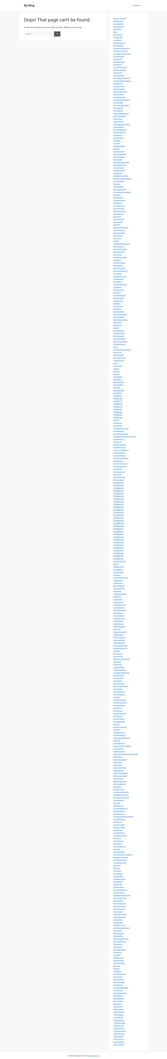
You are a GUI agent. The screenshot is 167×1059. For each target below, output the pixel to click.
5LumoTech (118, 1001)
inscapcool (117, 947)
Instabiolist (118, 222)
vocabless (117, 971)
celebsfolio (117, 830)
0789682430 (118, 501)
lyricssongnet (119, 588)
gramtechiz (118, 936)
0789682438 (118, 496)
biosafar (116, 803)
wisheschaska (119, 982)
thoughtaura (118, 431)
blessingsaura (119, 694)
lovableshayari (119, 447)
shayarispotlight (120, 632)
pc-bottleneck (119, 833)
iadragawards (119, 146)
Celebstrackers (119, 879)
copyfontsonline (120, 702)
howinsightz (118, 634)
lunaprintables (119, 455)
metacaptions (119, 691)
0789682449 (118, 523)
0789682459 (118, 550)
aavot (115, 347)
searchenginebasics (121, 928)
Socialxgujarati (119, 295)
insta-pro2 (117, 352)
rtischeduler (118, 841)
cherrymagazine (120, 759)
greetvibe (117, 287)
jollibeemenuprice (121, 795)
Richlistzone (118, 94)
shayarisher (118, 306)
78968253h (118, 406)
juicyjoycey (117, 599)
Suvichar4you (119, 607)
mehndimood (119, 743)
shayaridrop (118, 572)
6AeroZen (117, 1004)
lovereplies (117, 919)
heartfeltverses (119, 949)
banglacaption (119, 43)
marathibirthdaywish (122, 192)
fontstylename (119, 344)
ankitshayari (118, 805)
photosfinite (118, 26)
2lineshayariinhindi (121, 659)
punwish (117, 849)
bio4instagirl (118, 336)
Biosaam (117, 195)
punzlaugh (117, 710)
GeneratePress (93, 1056)
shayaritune (118, 778)
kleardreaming (119, 974)
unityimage (118, 876)
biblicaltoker (118, 770)
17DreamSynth (119, 1031)
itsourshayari (118, 1044)
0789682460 (118, 553)
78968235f (117, 401)
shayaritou (117, 119)
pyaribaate (117, 425)
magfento (117, 952)
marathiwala (118, 800)
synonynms (118, 656)
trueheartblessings (121, 672)
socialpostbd (118, 56)
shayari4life (118, 102)
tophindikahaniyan (121, 113)
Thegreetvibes (119, 200)
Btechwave (118, 944)
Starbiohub (118, 461)
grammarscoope (120, 463)
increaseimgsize (120, 860)
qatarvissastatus (120, 890)
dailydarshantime (120, 857)
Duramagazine (119, 784)
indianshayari (119, 230)
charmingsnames (120, 577)
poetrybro (117, 254)
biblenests (117, 664)
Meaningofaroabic (121, 939)
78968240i (117, 409)
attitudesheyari (119, 610)
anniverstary (118, 789)
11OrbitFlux (118, 1017)
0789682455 (118, 539)
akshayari (117, 591)
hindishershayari (120, 51)
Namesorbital (119, 827)
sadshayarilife (119, 751)
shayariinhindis (119, 767)
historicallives (119, 157)
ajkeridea (117, 322)
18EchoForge (118, 1033)
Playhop (116, 740)
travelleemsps (119, 643)
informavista (118, 219)
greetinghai (118, 901)
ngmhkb (116, 387)
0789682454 (118, 537)
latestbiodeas (119, 852)
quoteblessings (119, 165)
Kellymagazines (120, 781)
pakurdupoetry (119, 116)
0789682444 (118, 512)
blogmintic (117, 366)
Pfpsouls (117, 865)
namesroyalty (119, 825)
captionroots (118, 567)
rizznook (117, 629)
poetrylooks (118, 602)
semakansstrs (119, 721)
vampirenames (119, 906)
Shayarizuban (119, 62)
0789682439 (118, 499)
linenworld (117, 135)
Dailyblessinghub (120, 176)
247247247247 (119, 561)
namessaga (118, 922)
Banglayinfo (118, 21)
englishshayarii (119, 444)
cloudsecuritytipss (121, 458)
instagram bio (119, 909)
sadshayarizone (120, 276)
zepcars (116, 148)
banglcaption (119, 311)
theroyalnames (119, 211)
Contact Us (137, 5)
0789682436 (118, 491)
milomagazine (119, 262)
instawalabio (118, 330)
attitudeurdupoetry (121, 105)
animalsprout (119, 206)
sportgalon (118, 873)
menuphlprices (119, 941)
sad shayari (118, 911)
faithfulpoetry (119, 333)
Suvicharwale (119, 181)
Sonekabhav (118, 24)
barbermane (118, 957)
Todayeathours (119, 735)
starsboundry (119, 151)
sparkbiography (120, 257)
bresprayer (118, 235)
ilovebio (116, 374)
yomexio (117, 303)
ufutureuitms (119, 615)
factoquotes (118, 290)
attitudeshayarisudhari (123, 854)
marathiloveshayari (121, 100)
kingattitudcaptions (121, 78)
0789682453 (118, 534)
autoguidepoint (120, 713)
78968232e (118, 398)
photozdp (117, 325)
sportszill (117, 871)
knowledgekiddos (120, 987)
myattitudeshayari (121, 428)
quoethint (117, 379)
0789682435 (118, 488)
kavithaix (117, 292)
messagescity (119, 472)
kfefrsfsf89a (118, 385)
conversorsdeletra (121, 450)
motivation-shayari (121, 797)
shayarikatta (118, 979)
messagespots (119, 917)
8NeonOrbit (118, 1009)
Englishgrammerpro (121, 895)
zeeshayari (117, 583)
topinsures (117, 59)
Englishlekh (118, 197)
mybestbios (118, 580)
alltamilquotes (119, 626)
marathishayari (119, 700)
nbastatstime (119, 892)
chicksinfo (117, 930)
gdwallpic (117, 662)
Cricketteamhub (120, 835)
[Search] (57, 34)
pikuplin (116, 651)
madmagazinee (119, 594)
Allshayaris (117, 203)
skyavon (116, 697)
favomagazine (119, 637)
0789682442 (118, 507)
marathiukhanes (120, 284)
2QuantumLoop (120, 993)
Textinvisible (118, 298)
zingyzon (117, 575)
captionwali (118, 121)
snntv (115, 363)
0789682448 (118, 520)
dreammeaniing (120, 727)
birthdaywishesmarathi (123, 816)
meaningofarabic (120, 773)
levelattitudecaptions (122, 81)
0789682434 (118, 485)
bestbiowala (118, 279)
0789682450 (118, 526)
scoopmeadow (119, 670)
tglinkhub (117, 29)
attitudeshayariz (120, 314)
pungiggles (118, 569)
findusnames (118, 811)
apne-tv (116, 371)
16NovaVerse (119, 1028)
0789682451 (118, 529)
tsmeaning (117, 653)
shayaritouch (118, 439)
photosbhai (118, 110)
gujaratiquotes (119, 338)
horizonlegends (120, 130)
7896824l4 (117, 417)
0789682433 (118, 482)
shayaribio (117, 765)
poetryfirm (117, 762)
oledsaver (117, 442)
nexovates (117, 843)
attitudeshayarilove (121, 124)
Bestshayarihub (120, 189)
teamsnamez (118, 246)
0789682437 (118, 493)
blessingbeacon (120, 466)
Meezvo (116, 968)
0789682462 (118, 558)
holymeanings (119, 453)
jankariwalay (118, 127)
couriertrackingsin (121, 792)
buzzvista (117, 238)
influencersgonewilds (122, 178)
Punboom (117, 474)
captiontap (117, 716)
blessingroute (119, 233)
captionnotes (118, 86)
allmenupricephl (120, 776)
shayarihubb (118, 360)
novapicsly (117, 469)
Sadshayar (117, 173)
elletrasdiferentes (120, 227)
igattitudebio (118, 1042)
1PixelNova (118, 990)
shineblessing (119, 97)
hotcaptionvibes (120, 249)
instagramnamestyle (122, 746)
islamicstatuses (119, 70)
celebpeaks (118, 881)
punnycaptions (119, 846)
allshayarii (117, 72)
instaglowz (117, 681)
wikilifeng (117, 64)
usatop (116, 368)
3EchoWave (118, 995)
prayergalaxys (119, 705)
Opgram (116, 184)
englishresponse (120, 648)
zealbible (117, 260)
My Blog (29, 5)
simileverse (118, 613)
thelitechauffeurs (120, 320)
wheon (116, 328)
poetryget (117, 822)
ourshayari (117, 423)
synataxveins (118, 208)
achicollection (119, 586)
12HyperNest (119, 1020)
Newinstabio (118, 960)
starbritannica (119, 132)
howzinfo (117, 596)
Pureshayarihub (120, 898)
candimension (119, 819)
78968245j (117, 412)
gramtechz (117, 757)
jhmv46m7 (117, 393)
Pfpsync (116, 868)
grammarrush (119, 268)
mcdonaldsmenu (120, 808)
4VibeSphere (118, 998)
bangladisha (118, 45)
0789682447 (118, 518)
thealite (116, 729)
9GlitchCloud (118, 1012)
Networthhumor (120, 91)
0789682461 (118, 556)
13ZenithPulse (119, 1023)
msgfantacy (118, 300)
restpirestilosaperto (121, 48)
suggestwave (119, 667)
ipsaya (116, 241)
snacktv (116, 143)
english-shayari (119, 18)
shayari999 (118, 37)
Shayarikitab (118, 168)
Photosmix (117, 159)
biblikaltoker (118, 933)
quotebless (118, 376)
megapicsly (118, 985)
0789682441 (118, 504)
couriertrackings (120, 67)
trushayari (117, 273)
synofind (117, 955)
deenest (116, 966)
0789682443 (118, 510)
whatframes (118, 138)
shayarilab (117, 884)
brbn (115, 32)
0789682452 (118, 531)
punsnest (117, 708)
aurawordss (118, 678)
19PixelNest (118, 1036)
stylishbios (117, 282)
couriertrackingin (120, 434)
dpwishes (117, 309)
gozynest (117, 216)
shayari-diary (118, 887)
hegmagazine (119, 640)
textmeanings (119, 477)
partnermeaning (120, 271)
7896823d (117, 396)
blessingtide (118, 480)
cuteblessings (119, 170)
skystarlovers (118, 675)
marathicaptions (120, 341)
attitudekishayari (120, 645)
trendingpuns (119, 719)
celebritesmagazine (121, 244)
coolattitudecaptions (122, 53)
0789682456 (118, 542)
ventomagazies (119, 154)
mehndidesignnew (121, 162)
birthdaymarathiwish (122, 349)
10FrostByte (118, 1015)
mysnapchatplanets (121, 738)
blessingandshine (120, 686)
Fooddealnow (119, 732)
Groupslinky (118, 748)
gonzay (116, 724)
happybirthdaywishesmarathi (125, 754)
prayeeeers (118, 689)
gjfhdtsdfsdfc (119, 390)
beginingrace (119, 252)
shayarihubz (118, 683)
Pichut (116, 564)
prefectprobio (119, 89)
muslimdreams (119, 863)
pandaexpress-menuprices (124, 436)
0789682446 (118, 515)
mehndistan (118, 624)
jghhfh (116, 420)
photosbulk (118, 108)
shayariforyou (119, 814)
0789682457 (118, 545)
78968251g (118, 404)
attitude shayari (120, 914)
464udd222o (118, 382)
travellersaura (119, 618)
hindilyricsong (119, 925)
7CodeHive (117, 1006)
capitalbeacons (119, 605)
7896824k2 (118, 415)
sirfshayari (117, 977)
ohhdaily (117, 140)
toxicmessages (119, 903)
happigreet (118, 83)
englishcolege (119, 963)
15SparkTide (118, 1025)
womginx (117, 838)
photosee (117, 786)
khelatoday (118, 34)
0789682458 (118, 548)
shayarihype (118, 214)
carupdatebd (118, 75)
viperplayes (118, 265)
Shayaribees (118, 186)
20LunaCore (118, 1039)
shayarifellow (119, 317)
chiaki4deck (118, 621)
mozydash (117, 40)
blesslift (116, 224)
